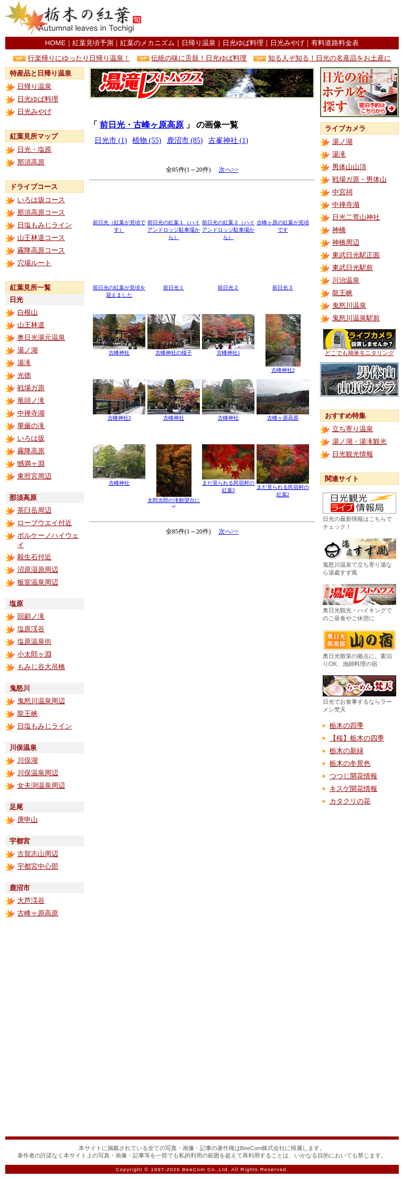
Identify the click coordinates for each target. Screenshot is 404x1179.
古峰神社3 (119, 415)
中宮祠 (342, 192)
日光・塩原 (34, 149)
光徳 (24, 375)
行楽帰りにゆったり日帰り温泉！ (79, 58)
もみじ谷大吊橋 (41, 667)
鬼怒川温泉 (349, 305)
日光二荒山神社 (356, 217)
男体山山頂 (349, 167)
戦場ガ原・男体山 (359, 179)
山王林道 (31, 325)
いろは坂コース (41, 200)
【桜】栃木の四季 (356, 738)
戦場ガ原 (31, 388)
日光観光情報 (352, 454)
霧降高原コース (41, 250)
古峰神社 (119, 350)
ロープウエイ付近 (44, 523)
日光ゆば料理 (242, 43)
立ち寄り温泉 (352, 429)
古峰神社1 (228, 350)
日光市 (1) (110, 140)
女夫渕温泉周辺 (41, 785)
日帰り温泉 (199, 43)
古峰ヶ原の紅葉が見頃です (283, 223)
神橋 (339, 230)
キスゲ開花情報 (353, 788)
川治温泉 (345, 280)
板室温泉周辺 (37, 582)
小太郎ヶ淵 (34, 654)
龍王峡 (27, 713)
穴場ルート (34, 263)
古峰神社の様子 (173, 350)
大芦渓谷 (31, 900)
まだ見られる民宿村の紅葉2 (283, 488)
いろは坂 (31, 438)
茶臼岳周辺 (34, 510)
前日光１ (173, 284)
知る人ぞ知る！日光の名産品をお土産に (329, 58)
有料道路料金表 (335, 43)
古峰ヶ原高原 (37, 913)
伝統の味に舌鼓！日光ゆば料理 (199, 58)
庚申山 (27, 819)
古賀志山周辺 (37, 854)
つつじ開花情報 (353, 776)
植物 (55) (146, 140)
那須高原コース (41, 212)
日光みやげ (287, 43)
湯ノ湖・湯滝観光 (359, 441)
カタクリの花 (349, 801)
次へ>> (229, 169)
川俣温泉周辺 (37, 773)
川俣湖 (27, 760)
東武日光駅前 (352, 268)
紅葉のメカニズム (147, 43)
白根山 (27, 312)
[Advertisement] (202, 594)
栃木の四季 (346, 725)
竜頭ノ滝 (31, 400)
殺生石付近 (34, 557)
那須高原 (31, 162)
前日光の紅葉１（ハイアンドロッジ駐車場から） (173, 227)
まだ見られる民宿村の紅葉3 (228, 484)
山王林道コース (41, 238)
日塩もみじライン (44, 225)
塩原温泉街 (34, 641)
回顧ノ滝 (31, 616)
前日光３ (283, 284)
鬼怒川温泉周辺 (41, 701)
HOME (55, 43)
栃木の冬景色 (349, 763)
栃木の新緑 (346, 751)
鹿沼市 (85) (185, 140)
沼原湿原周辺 (37, 569)
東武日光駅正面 (356, 255)
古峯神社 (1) (228, 140)
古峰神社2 (283, 367)
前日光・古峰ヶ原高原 (142, 124)
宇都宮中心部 (37, 866)
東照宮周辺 (34, 476)
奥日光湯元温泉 (41, 337)
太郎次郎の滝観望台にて (173, 501)
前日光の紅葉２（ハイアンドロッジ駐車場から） (228, 227)
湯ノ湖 (27, 350)
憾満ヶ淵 (31, 463)
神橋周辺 (345, 242)
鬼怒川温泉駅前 (356, 318)
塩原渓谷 (31, 629)
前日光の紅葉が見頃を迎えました (119, 288)
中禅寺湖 (31, 413)
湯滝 (24, 363)
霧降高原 (31, 451)
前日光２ (228, 284)
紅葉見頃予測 (92, 43)
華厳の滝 (31, 426)
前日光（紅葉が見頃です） (119, 223)
